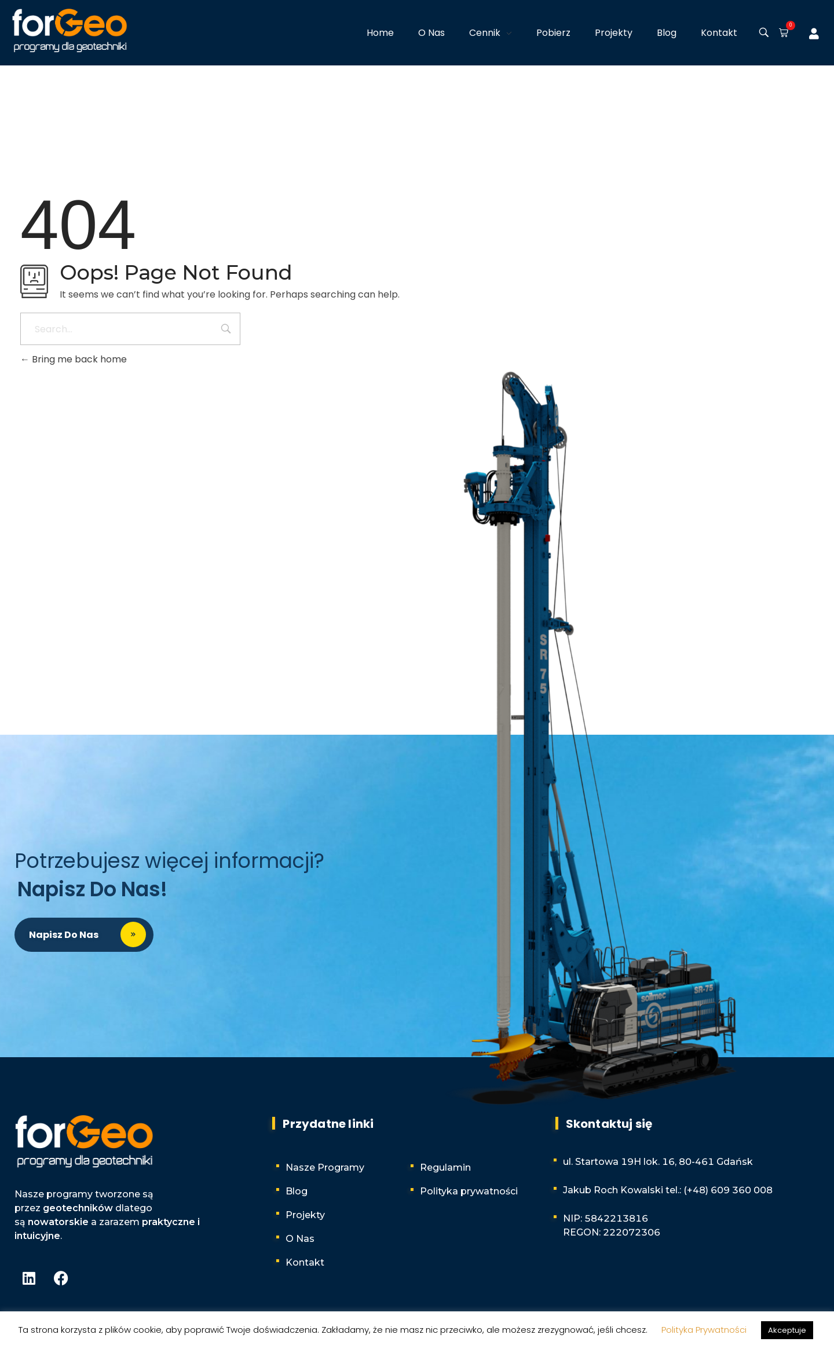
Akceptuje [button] (787, 1330)
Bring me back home (73, 359)
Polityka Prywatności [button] (704, 1330)
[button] (781, 33)
